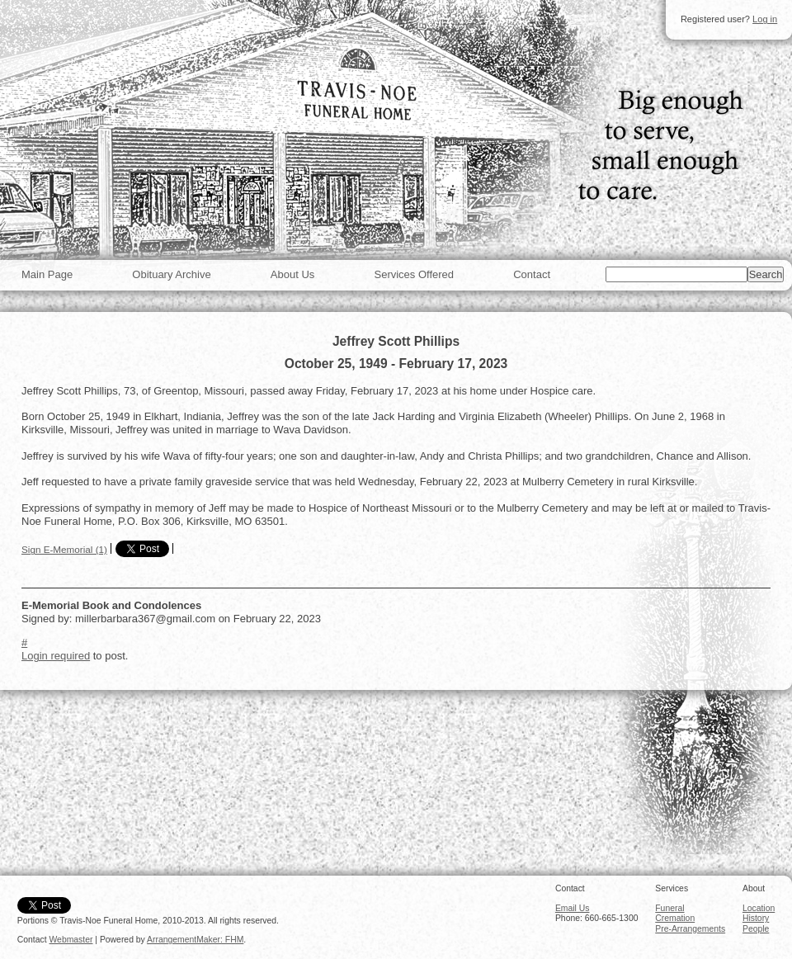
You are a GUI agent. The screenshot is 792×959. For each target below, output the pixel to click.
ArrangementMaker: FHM (195, 939)
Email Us (572, 908)
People (755, 928)
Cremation (675, 918)
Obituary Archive (171, 274)
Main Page (47, 274)
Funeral (669, 908)
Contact (531, 274)
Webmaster (71, 939)
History (755, 918)
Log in (764, 19)
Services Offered (414, 274)
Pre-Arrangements (690, 928)
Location (758, 908)
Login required (55, 656)
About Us (292, 274)
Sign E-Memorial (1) (64, 549)
